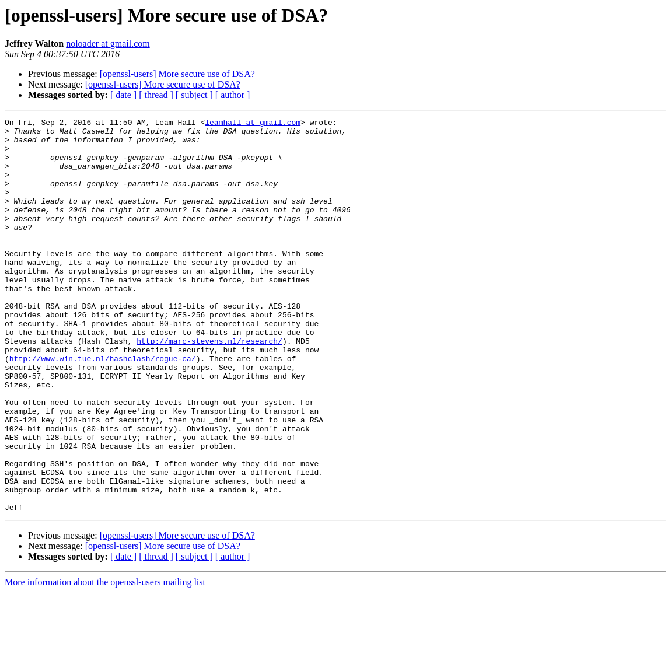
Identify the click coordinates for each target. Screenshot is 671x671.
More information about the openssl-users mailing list (105, 661)
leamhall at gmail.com (252, 123)
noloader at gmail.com (108, 43)
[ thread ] (156, 95)
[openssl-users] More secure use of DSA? (177, 74)
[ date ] (123, 95)
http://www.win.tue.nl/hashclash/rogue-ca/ (102, 407)
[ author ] (232, 95)
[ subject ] (194, 95)
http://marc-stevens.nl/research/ (209, 386)
